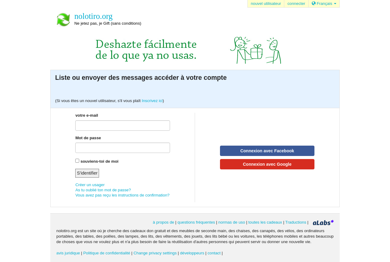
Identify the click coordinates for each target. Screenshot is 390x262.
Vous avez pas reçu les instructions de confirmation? (122, 195)
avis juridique (68, 253)
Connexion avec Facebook (267, 150)
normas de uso (231, 222)
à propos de (163, 222)
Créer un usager (90, 184)
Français (324, 3)
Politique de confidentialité (106, 253)
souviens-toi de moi (99, 161)
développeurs (192, 253)
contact (214, 253)
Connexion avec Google (267, 164)
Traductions (295, 222)
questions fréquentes (196, 222)
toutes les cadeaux (265, 222)
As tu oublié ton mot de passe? (103, 190)
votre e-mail (86, 115)
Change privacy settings (155, 253)
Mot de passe (88, 138)
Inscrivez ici (152, 100)
